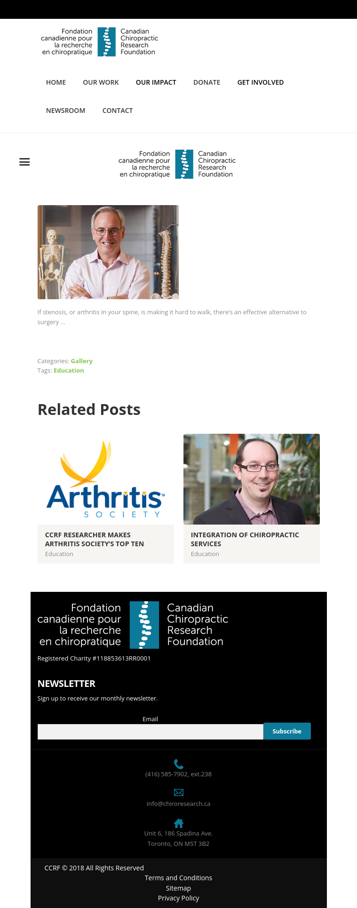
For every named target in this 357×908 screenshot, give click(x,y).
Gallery (82, 361)
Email (150, 719)
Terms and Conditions (178, 877)
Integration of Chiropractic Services (245, 539)
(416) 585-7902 (166, 774)
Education (69, 370)
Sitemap (178, 888)
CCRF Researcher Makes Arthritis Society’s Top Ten (94, 539)
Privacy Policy (178, 897)
